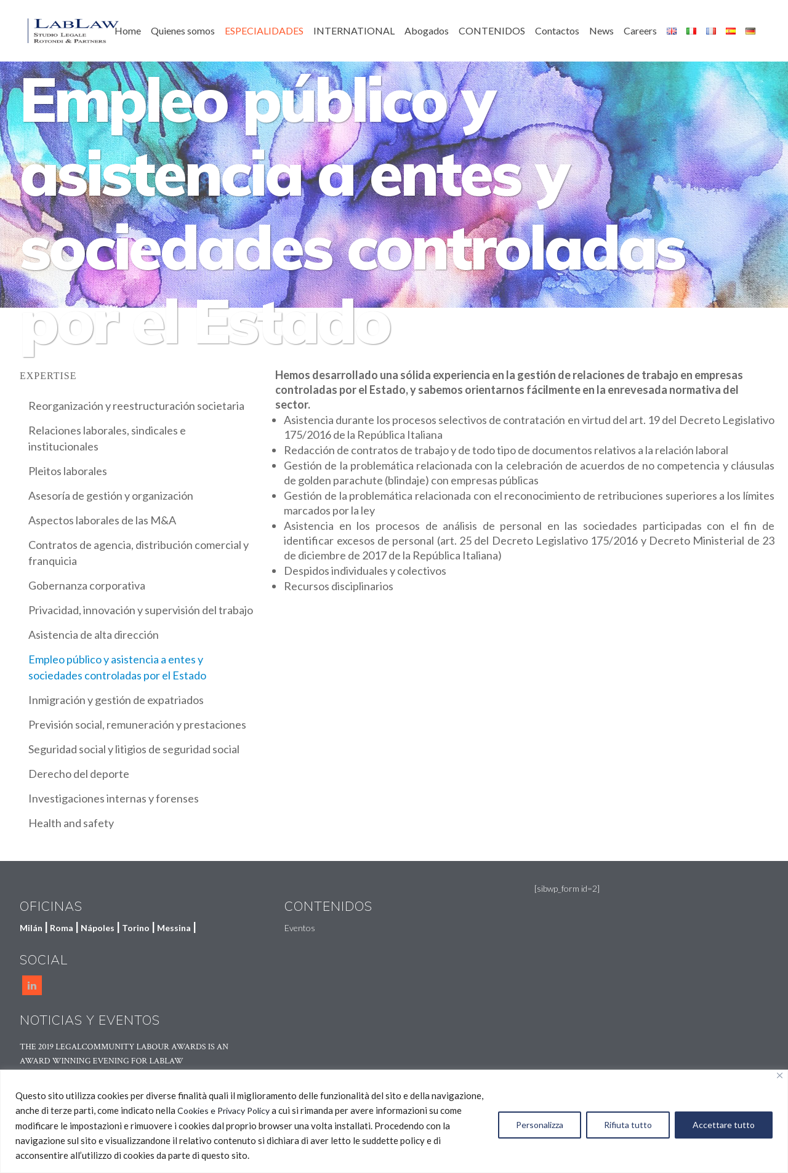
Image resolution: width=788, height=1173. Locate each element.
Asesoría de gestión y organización (110, 495)
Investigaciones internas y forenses (113, 798)
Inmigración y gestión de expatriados (116, 700)
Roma (61, 928)
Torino (136, 928)
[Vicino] (779, 1075)
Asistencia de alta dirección (93, 634)
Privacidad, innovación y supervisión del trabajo (140, 610)
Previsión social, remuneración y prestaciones (137, 724)
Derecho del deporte (78, 773)
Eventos (299, 928)
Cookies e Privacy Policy (223, 1110)
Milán (31, 928)
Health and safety (71, 823)
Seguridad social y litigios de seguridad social (133, 749)
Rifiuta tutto (628, 1124)
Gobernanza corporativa (86, 585)
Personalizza (539, 1124)
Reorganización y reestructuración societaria (136, 405)
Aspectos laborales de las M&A (102, 520)
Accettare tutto (724, 1124)
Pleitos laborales (67, 471)
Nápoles (98, 928)
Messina (174, 928)
